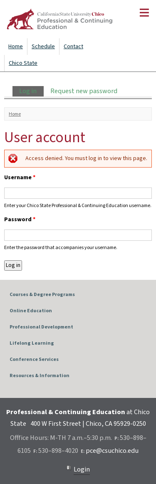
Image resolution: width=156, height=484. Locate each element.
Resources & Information (39, 375)
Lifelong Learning (32, 343)
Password (19, 219)
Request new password (83, 91)
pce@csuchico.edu (112, 451)
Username (19, 177)
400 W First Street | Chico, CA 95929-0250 (88, 424)
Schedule (43, 46)
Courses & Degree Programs (42, 294)
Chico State (23, 63)
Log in (31, 91)
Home (15, 46)
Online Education (31, 310)
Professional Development (41, 327)
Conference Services (34, 359)
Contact (73, 46)
